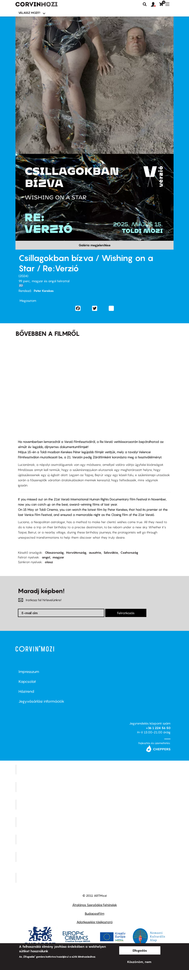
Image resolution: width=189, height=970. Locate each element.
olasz (49, 562)
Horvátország (76, 552)
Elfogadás (140, 950)
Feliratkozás (125, 613)
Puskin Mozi (95, 822)
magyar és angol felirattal (51, 281)
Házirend (26, 691)
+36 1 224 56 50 (158, 728)
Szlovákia (111, 552)
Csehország (129, 552)
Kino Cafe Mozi (95, 787)
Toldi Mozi (95, 878)
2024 (23, 276)
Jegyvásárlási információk (41, 701)
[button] (155, 4)
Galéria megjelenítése (95, 245)
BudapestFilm (94, 913)
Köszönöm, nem (139, 962)
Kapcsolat (27, 681)
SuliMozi (95, 839)
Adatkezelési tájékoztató (95, 922)
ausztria (95, 552)
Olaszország (54, 552)
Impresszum (29, 671)
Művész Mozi (95, 804)
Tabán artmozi (95, 857)
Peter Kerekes (44, 291)
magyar (58, 557)
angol (46, 557)
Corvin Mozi (95, 769)
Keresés (145, 4)
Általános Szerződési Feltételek (94, 905)
